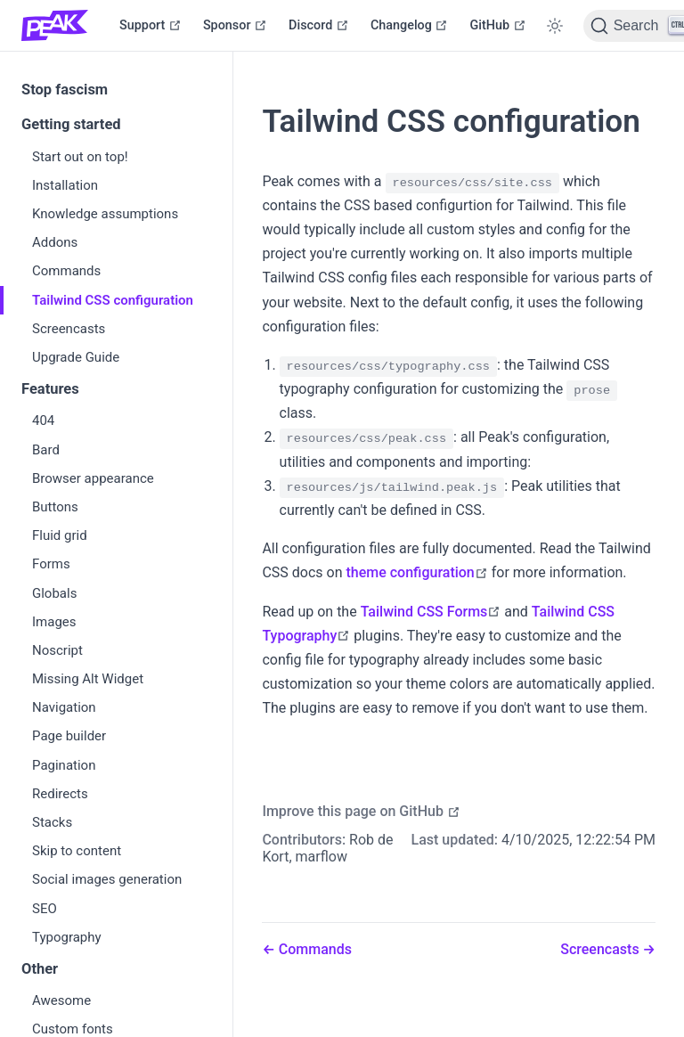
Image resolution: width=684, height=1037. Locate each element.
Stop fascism (64, 89)
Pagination (63, 765)
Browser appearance (93, 478)
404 (43, 420)
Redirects (60, 794)
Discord (319, 25)
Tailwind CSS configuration (112, 300)
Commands (66, 271)
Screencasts (68, 329)
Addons (54, 242)
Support (150, 25)
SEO (44, 909)
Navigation (64, 707)
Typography (67, 937)
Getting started (71, 124)
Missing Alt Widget (87, 679)
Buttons (55, 507)
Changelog (409, 25)
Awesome (61, 1000)
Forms (51, 564)
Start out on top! (80, 157)
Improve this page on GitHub (361, 811)
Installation (65, 185)
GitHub (497, 25)
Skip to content (76, 851)
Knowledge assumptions (105, 214)
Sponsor (235, 25)
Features (50, 388)
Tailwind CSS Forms (431, 611)
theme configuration (416, 572)
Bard (46, 450)
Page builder (69, 736)
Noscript (57, 650)
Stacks (52, 822)
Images (54, 622)
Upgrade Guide (75, 357)
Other (39, 968)
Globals (54, 593)
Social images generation (107, 879)
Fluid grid (59, 535)
